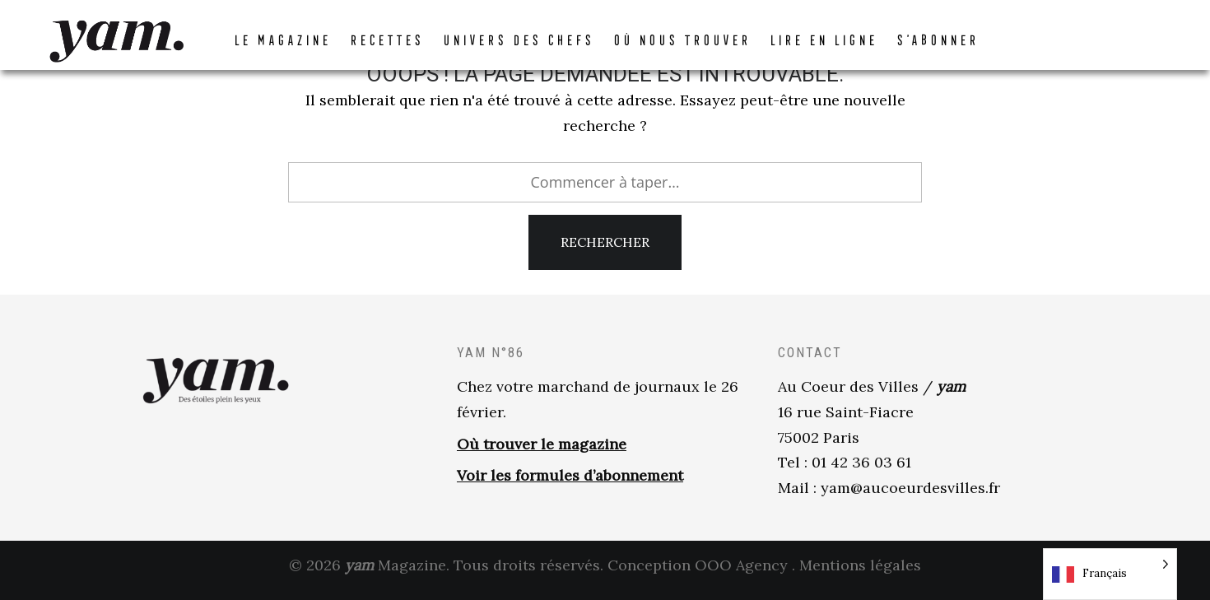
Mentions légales (860, 574)
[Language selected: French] (1110, 574)
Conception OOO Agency (697, 574)
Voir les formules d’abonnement (570, 485)
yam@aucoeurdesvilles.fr (910, 497)
